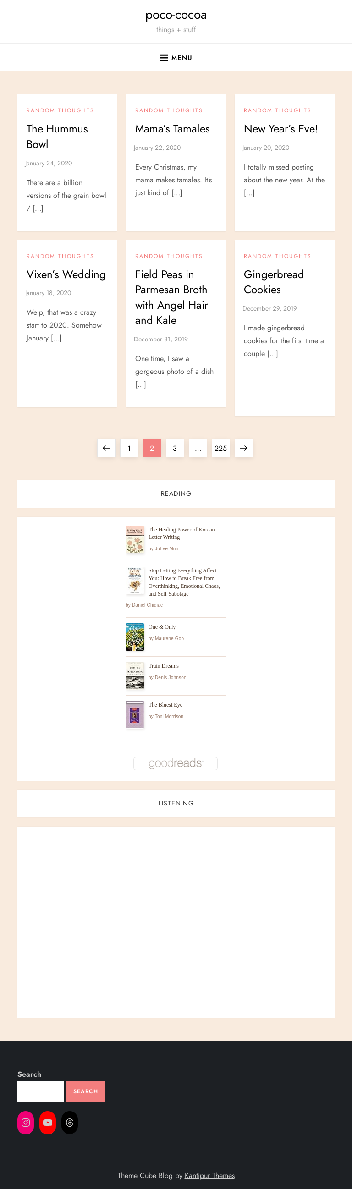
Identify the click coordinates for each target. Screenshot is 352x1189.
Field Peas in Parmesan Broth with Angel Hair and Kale (171, 297)
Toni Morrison (169, 716)
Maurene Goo (169, 638)
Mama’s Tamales (172, 129)
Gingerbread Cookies (274, 282)
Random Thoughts (60, 111)
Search (29, 1074)
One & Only (162, 627)
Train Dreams (163, 666)
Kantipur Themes (210, 1175)
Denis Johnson (171, 677)
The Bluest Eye (165, 704)
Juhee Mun (166, 548)
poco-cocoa (176, 14)
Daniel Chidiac (147, 605)
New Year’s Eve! (281, 129)
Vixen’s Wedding (66, 274)
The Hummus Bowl (57, 136)
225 (222, 446)
